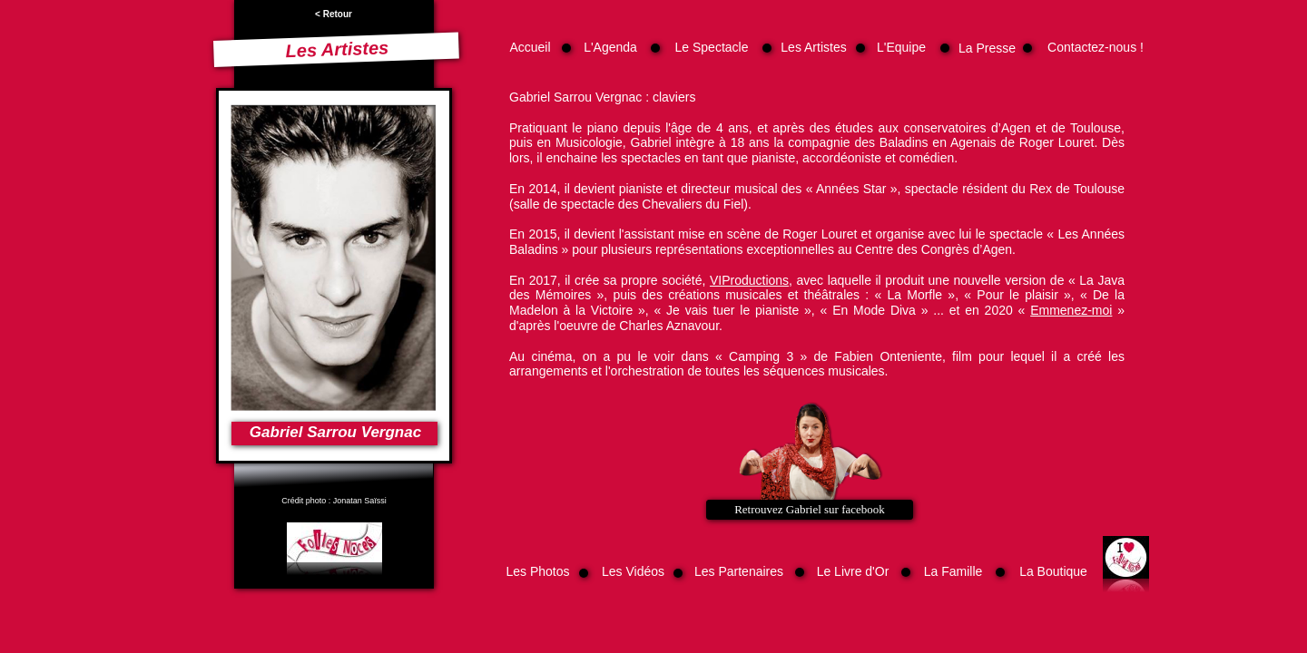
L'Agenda (610, 47)
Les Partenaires (738, 571)
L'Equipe (901, 47)
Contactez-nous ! (1095, 47)
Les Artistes (813, 47)
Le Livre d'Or (853, 571)
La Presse (987, 48)
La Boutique (1053, 571)
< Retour (333, 14)
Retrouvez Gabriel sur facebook (809, 509)
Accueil (529, 47)
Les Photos (537, 571)
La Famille (953, 571)
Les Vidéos (633, 571)
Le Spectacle (712, 47)
